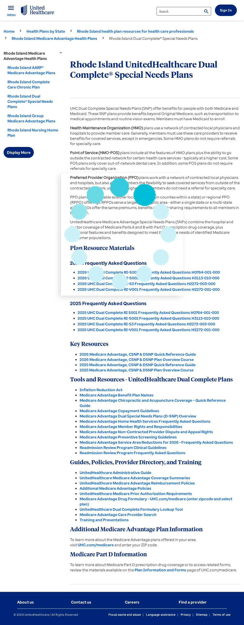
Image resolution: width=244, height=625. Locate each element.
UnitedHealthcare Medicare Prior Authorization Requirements (136, 493)
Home (9, 31)
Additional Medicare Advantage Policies (115, 488)
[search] (184, 11)
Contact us (81, 602)
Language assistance (160, 615)
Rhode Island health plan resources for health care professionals (135, 31)
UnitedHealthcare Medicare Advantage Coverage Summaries (135, 477)
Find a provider (193, 602)
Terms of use (221, 615)
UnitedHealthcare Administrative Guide (115, 472)
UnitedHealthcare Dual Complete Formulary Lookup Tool (131, 509)
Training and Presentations (104, 519)
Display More (18, 152)
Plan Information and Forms (160, 570)
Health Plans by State (45, 31)
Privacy (186, 615)
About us (25, 602)
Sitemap (201, 615)
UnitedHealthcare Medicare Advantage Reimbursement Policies (137, 483)
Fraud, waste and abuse (124, 615)
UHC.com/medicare (96, 544)
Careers (132, 602)
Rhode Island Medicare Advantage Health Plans (54, 38)
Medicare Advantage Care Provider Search (118, 514)
